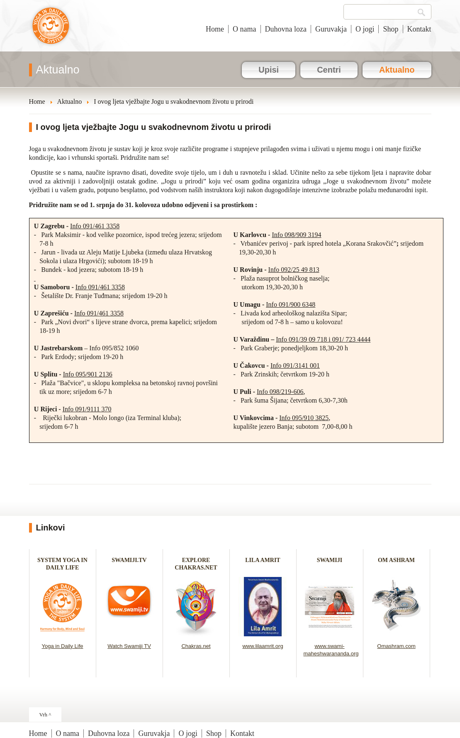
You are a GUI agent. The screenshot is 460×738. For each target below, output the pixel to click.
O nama (244, 29)
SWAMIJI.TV (129, 560)
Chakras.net (195, 646)
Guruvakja (331, 29)
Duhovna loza (286, 29)
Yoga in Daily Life (62, 646)
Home (215, 29)
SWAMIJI (329, 560)
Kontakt (419, 29)
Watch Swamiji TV (129, 646)
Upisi (268, 69)
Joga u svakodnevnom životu (51, 29)
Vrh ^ (45, 714)
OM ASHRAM (396, 560)
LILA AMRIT (262, 560)
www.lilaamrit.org (262, 646)
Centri (329, 69)
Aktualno (397, 69)
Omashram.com (396, 646)
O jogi (365, 29)
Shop (390, 29)
